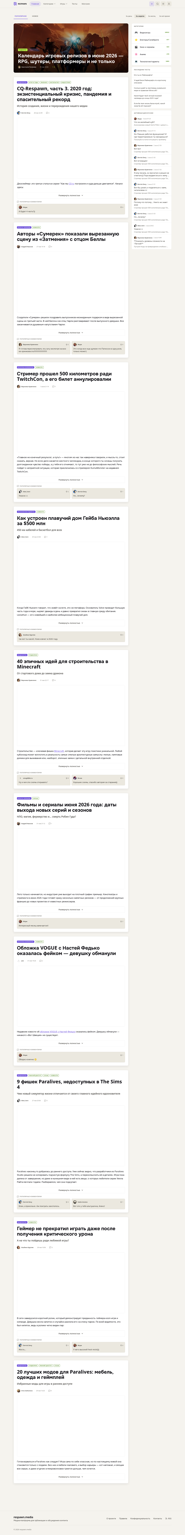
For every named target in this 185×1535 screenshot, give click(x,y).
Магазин (86, 3)
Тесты (74, 3)
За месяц (151, 16)
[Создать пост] (151, 3)
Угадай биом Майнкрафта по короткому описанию (150, 81)
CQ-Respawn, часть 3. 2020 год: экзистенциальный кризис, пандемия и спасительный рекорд (64, 93)
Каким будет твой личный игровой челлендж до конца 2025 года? (148, 97)
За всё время (164, 16)
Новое (35, 16)
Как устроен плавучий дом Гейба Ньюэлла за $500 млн (68, 521)
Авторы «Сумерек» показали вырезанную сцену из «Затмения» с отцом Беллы (68, 236)
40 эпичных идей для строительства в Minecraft (62, 664)
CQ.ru (71, 183)
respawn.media (23, 1517)
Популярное (21, 17)
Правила (123, 1518)
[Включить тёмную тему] (163, 3)
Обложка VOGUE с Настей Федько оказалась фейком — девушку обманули (66, 950)
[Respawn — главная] (20, 4)
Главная (35, 3)
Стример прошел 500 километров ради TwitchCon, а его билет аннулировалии (64, 376)
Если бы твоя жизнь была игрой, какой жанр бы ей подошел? (149, 104)
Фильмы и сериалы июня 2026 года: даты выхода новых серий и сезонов (66, 807)
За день (129, 16)
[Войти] (168, 3)
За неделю (140, 16)
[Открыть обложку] (71, 148)
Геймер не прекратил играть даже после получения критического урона (66, 1231)
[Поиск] (157, 3)
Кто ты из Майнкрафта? (143, 75)
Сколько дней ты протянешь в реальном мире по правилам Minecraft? (150, 89)
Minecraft (59, 750)
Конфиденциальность (140, 1518)
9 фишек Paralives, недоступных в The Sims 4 (69, 1084)
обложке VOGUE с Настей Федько (57, 1031)
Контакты (157, 1518)
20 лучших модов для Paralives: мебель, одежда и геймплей (65, 1374)
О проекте (111, 1518)
